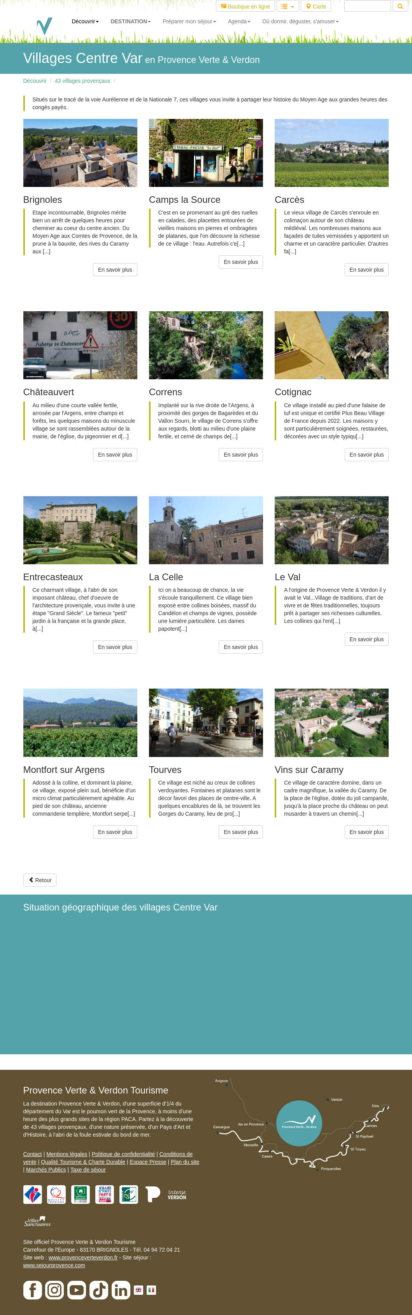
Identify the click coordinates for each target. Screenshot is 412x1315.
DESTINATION (130, 21)
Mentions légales (66, 1154)
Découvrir (85, 21)
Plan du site (185, 1162)
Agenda (239, 21)
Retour (40, 880)
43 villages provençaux (82, 81)
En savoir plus (115, 270)
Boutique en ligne (245, 6)
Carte (316, 6)
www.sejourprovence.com (54, 1265)
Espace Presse (148, 1162)
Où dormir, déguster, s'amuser (300, 21)
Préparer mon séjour (189, 21)
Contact (32, 1154)
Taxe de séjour (88, 1170)
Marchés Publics (46, 1170)
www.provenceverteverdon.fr (83, 1257)
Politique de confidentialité (123, 1154)
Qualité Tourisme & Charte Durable (83, 1162)
